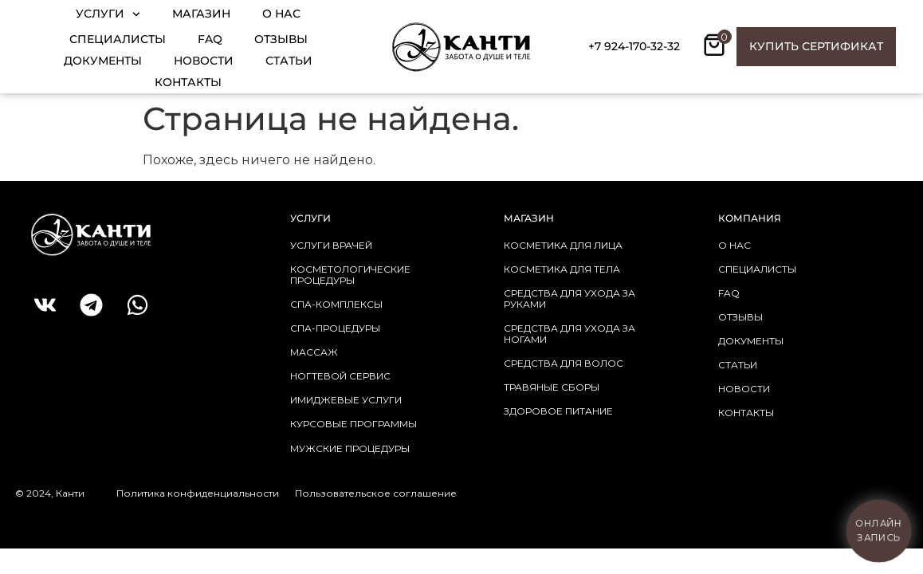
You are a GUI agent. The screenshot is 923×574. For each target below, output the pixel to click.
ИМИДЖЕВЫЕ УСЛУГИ (346, 400)
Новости (204, 60)
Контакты (188, 82)
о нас (734, 245)
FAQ (210, 39)
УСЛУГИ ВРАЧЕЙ (331, 245)
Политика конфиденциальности (197, 493)
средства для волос (563, 363)
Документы (103, 60)
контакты (746, 413)
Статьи (288, 60)
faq (729, 293)
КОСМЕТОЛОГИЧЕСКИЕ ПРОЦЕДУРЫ (350, 274)
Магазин (201, 13)
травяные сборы (551, 387)
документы (751, 341)
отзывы (740, 317)
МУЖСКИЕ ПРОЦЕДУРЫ (350, 448)
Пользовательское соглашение (376, 493)
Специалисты (117, 39)
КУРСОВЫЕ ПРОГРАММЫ (353, 424)
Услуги (108, 14)
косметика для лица (563, 245)
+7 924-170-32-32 (634, 46)
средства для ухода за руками (569, 298)
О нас (281, 13)
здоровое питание (558, 411)
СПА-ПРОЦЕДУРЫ (335, 328)
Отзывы (281, 39)
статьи (737, 365)
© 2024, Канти (49, 493)
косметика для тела (562, 269)
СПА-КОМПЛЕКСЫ (336, 304)
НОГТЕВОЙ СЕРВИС (340, 376)
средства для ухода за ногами (569, 333)
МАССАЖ (314, 352)
